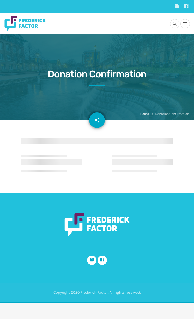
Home (144, 114)
